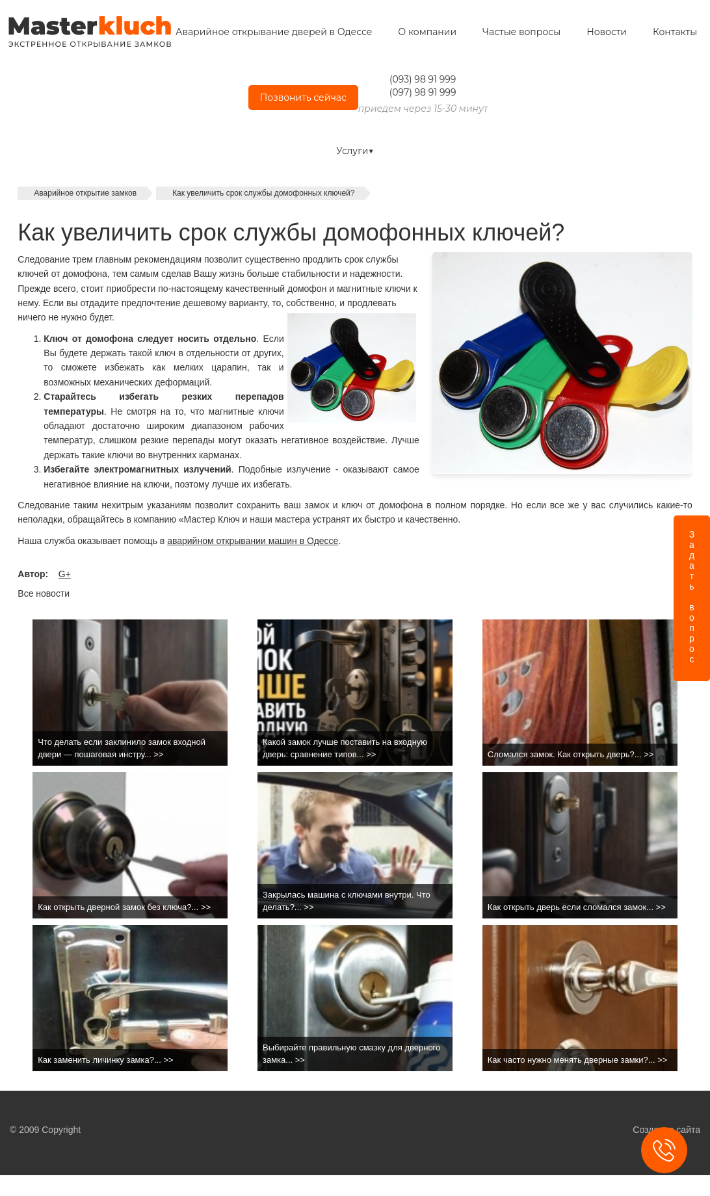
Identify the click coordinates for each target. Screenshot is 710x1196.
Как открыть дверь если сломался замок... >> (577, 907)
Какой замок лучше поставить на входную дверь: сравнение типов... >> (345, 748)
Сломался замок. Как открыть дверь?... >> (571, 754)
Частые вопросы (521, 32)
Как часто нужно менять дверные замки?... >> (578, 1060)
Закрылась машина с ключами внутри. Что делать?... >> (346, 901)
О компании (427, 32)
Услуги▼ (355, 151)
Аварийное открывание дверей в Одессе (274, 32)
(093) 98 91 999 (422, 79)
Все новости (44, 593)
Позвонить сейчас (303, 97)
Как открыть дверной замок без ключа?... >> (124, 907)
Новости (606, 32)
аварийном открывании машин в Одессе (252, 541)
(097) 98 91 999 (422, 92)
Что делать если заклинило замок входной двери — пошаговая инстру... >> (121, 748)
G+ (65, 574)
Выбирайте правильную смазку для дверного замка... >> (351, 1054)
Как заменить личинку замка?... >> (105, 1060)
